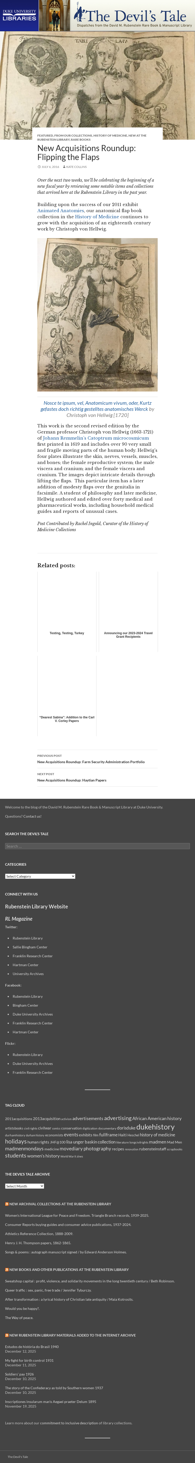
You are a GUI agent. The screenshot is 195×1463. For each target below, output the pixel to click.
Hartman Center (26, 965)
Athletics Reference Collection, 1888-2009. (39, 1234)
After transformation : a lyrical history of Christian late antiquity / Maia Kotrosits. (69, 1299)
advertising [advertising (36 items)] (118, 1117)
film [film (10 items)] (96, 1135)
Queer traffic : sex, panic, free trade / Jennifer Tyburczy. (48, 1290)
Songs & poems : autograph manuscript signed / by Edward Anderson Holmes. (66, 1252)
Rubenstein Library (28, 938)
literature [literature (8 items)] (122, 1142)
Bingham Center (25, 1005)
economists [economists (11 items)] (54, 1135)
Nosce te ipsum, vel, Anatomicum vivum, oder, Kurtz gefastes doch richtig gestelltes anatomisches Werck (96, 406)
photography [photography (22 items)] (97, 1148)
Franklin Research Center (33, 956)
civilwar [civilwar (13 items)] (44, 1128)
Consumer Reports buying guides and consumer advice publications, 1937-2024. (68, 1224)
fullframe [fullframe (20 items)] (108, 1134)
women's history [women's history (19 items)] (43, 1155)
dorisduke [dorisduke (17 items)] (126, 1128)
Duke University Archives (33, 1014)
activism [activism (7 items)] (66, 1119)
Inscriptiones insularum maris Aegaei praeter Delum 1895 (50, 1401)
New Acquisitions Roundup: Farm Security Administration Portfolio (97, 758)
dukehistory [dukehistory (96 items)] (155, 1126)
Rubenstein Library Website (36, 906)
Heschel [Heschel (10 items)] (133, 1135)
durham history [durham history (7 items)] (35, 1135)
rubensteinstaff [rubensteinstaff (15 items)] (152, 1148)
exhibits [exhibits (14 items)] (85, 1135)
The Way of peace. (19, 1317)
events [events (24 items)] (71, 1134)
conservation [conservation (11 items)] (71, 1128)
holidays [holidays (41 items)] (16, 1141)
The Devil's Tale (18, 1457)
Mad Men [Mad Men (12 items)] (174, 1142)
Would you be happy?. (22, 1308)
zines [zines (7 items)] (80, 1156)
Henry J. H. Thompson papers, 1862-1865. (38, 1243)
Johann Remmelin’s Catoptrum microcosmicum (96, 438)
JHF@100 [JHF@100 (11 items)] (58, 1142)
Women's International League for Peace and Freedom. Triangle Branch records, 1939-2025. (77, 1215)
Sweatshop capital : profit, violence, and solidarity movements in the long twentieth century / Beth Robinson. (90, 1281)
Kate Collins (76, 167)
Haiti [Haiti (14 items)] (122, 1135)
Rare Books (81, 139)
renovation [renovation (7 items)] (131, 1149)
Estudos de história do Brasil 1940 (32, 1346)
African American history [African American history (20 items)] (157, 1118)
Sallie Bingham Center (30, 947)
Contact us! (32, 816)
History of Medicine (110, 135)
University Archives (28, 974)
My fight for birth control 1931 (29, 1360)
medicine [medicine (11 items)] (51, 1149)
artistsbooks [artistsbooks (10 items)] (14, 1128)
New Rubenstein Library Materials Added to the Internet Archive (72, 1335)
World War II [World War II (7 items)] (68, 1156)
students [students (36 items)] (15, 1155)
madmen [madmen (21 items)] (157, 1142)
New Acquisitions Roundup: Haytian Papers (97, 776)
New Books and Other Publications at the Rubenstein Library (69, 1269)
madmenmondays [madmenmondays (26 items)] (24, 1148)
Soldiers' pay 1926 (19, 1374)
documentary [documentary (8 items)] (107, 1128)
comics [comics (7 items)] (56, 1128)
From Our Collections (73, 135)
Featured (45, 135)
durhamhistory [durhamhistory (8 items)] (15, 1135)
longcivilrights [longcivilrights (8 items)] (138, 1142)
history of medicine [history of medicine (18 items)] (157, 1134)
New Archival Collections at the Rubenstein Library (60, 1204)
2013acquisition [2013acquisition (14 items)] (46, 1118)
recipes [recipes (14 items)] (118, 1149)
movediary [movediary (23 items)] (71, 1148)
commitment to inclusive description (69, 1423)
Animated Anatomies (60, 210)
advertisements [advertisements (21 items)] (87, 1118)
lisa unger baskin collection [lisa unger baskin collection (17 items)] (91, 1142)
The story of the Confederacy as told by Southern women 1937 (54, 1388)
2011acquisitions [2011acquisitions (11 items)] (18, 1119)
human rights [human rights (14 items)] (38, 1142)
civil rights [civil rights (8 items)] (30, 1128)
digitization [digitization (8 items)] (90, 1128)
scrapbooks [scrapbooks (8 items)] (174, 1149)
